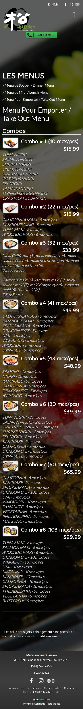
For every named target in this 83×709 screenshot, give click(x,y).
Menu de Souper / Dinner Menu (29, 85)
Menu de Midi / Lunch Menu (26, 92)
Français (13, 688)
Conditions (70, 688)
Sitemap (36, 688)
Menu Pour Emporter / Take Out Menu (35, 99)
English (25, 688)
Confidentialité (52, 688)
